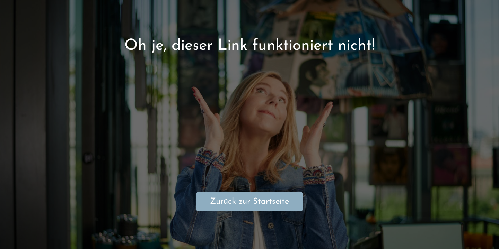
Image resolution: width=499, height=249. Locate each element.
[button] (484, 234)
